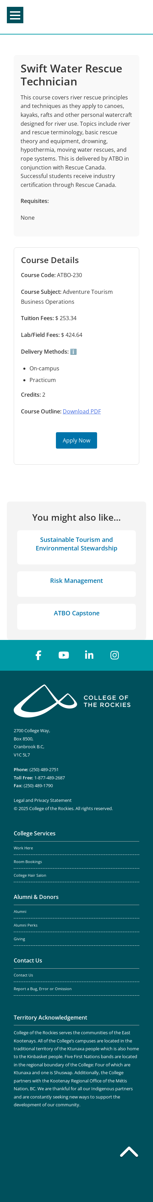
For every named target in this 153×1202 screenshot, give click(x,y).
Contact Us (28, 960)
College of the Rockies (75, 17)
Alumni (20, 911)
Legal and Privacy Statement (43, 800)
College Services (35, 833)
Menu (15, 15)
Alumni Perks (25, 925)
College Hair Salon (30, 875)
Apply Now (76, 440)
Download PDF (82, 411)
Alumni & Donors (36, 897)
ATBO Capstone (76, 613)
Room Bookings (28, 861)
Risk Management (76, 580)
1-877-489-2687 (49, 778)
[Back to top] (129, 1153)
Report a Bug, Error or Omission (43, 988)
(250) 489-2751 (44, 769)
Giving (19, 939)
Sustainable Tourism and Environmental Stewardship (76, 543)
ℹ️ (73, 351)
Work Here (23, 848)
